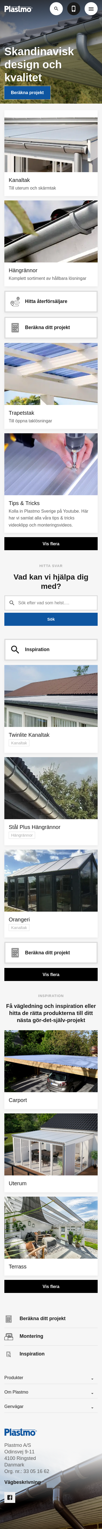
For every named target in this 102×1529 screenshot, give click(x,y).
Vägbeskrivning (22, 1482)
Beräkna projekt (27, 92)
